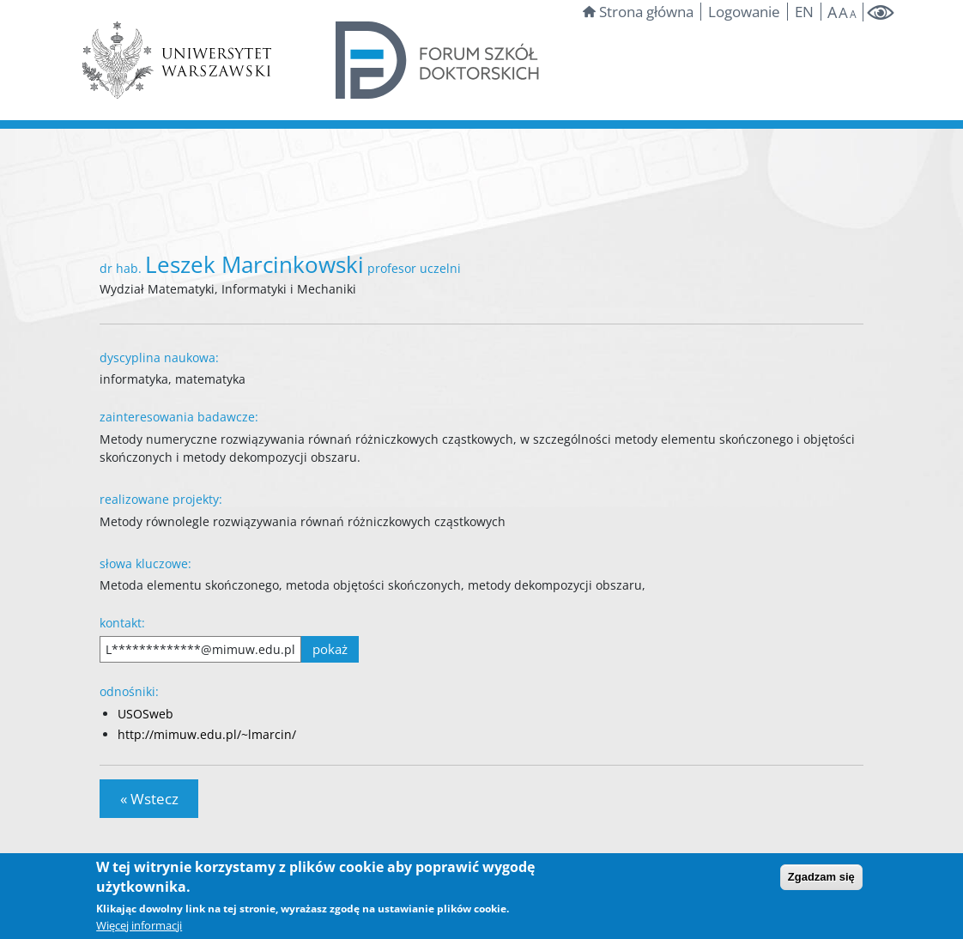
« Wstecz (149, 799)
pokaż (330, 648)
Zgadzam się (821, 876)
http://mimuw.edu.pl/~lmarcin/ (207, 734)
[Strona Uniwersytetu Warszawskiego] (176, 59)
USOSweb (145, 714)
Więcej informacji (139, 925)
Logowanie (744, 12)
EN (804, 12)
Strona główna (638, 12)
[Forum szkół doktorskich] (438, 59)
